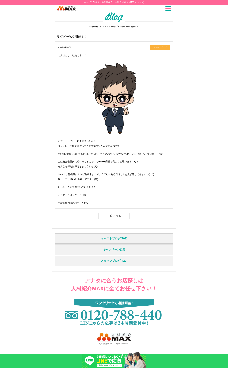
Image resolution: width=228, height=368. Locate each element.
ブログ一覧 (93, 26)
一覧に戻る (114, 215)
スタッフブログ (109, 26)
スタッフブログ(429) (114, 260)
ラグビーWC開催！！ (129, 26)
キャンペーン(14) (114, 249)
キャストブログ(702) (114, 238)
